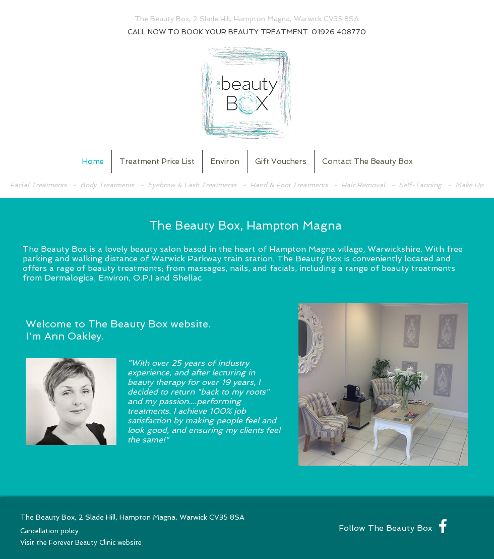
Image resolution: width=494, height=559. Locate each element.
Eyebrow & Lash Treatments (192, 185)
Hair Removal (364, 185)
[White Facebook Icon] (443, 526)
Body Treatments (107, 185)
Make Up (469, 185)
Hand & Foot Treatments (289, 185)
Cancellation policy (49, 531)
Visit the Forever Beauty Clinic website (81, 542)
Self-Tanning (420, 185)
